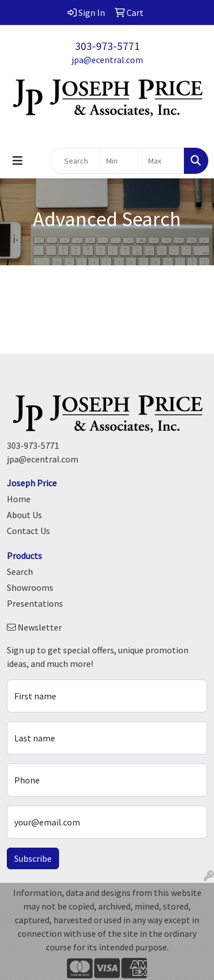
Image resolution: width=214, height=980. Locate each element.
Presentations (35, 603)
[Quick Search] (74, 161)
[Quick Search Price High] (163, 161)
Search (20, 571)
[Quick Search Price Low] (121, 161)
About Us (24, 514)
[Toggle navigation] (18, 161)
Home (19, 498)
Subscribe (33, 858)
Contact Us (28, 530)
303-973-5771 (107, 46)
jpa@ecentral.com (107, 59)
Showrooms (30, 587)
